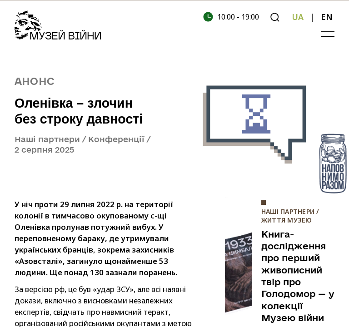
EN (327, 16)
